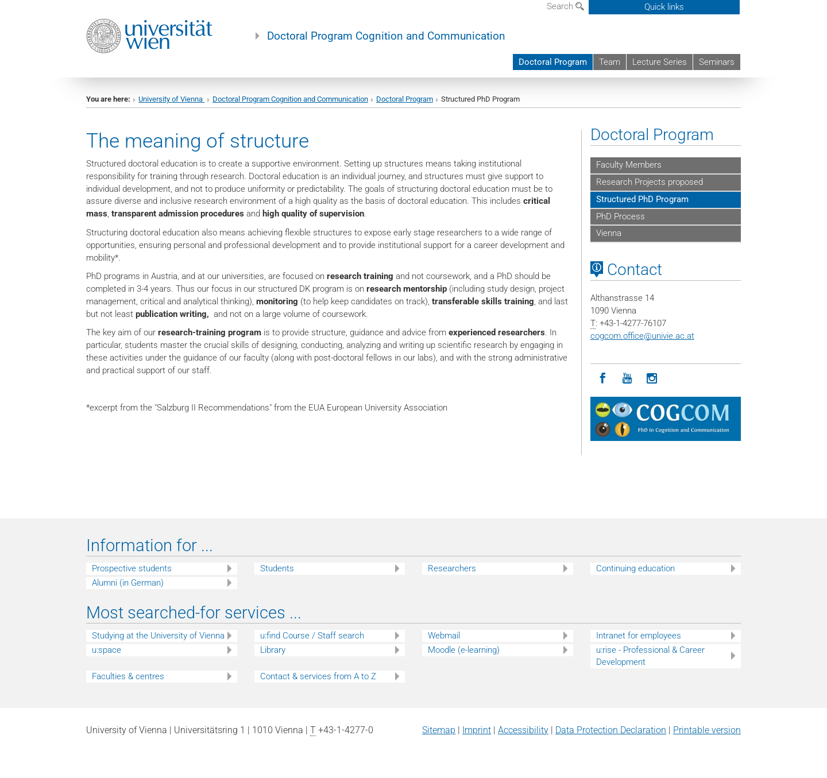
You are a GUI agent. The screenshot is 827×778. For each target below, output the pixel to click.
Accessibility (523, 730)
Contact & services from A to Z (318, 676)
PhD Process (620, 216)
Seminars (717, 62)
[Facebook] (602, 378)
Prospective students (132, 568)
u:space (106, 650)
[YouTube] (627, 378)
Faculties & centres (128, 676)
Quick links (664, 7)
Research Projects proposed (649, 182)
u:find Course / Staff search (312, 635)
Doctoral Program (553, 62)
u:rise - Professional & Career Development (650, 656)
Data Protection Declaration (610, 730)
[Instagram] (652, 378)
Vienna (608, 233)
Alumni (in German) (128, 583)
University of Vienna (171, 99)
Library (272, 650)
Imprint (476, 730)
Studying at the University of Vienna (158, 635)
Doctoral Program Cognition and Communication (386, 36)
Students (277, 568)
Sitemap (438, 730)
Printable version (707, 730)
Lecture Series (659, 62)
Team (609, 62)
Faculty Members (629, 165)
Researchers (452, 568)
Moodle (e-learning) (464, 650)
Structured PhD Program (642, 199)
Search (565, 6)
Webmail (444, 635)
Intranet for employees (638, 635)
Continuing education (635, 568)
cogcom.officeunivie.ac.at (642, 336)
